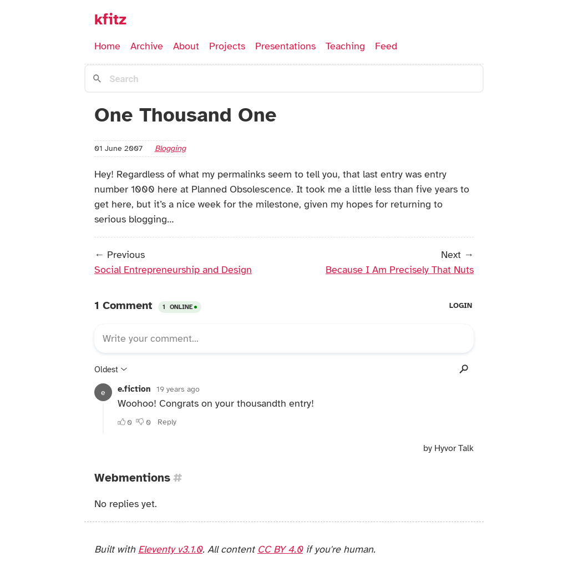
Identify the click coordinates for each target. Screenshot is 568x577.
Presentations (285, 46)
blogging (170, 148)
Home (107, 46)
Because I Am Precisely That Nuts (400, 270)
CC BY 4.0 (280, 549)
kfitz (110, 19)
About (186, 46)
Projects (227, 46)
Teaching (345, 46)
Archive (146, 46)
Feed (386, 46)
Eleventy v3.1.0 (170, 549)
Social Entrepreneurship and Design (173, 270)
